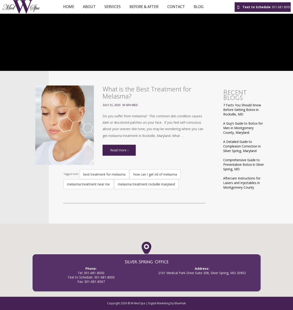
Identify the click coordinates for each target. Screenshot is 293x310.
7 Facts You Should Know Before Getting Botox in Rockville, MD (242, 109)
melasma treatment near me (88, 184)
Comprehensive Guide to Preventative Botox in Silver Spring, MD (243, 164)
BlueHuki (180, 303)
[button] (146, 253)
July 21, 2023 (111, 105)
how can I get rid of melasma (155, 174)
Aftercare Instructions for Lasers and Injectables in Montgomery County (241, 183)
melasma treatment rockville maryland (146, 184)
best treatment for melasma (104, 174)
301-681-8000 (94, 273)
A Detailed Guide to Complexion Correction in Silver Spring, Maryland (242, 146)
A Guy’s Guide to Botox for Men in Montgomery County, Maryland (243, 128)
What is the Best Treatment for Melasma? (147, 92)
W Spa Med (130, 105)
